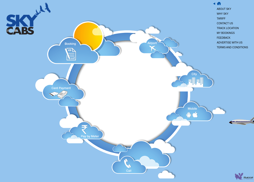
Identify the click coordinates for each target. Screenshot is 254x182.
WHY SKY (223, 13)
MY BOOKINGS (226, 33)
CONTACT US (225, 23)
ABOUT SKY (224, 9)
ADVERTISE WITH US (230, 42)
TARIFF (221, 18)
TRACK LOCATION (228, 28)
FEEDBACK (224, 37)
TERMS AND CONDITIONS (232, 47)
